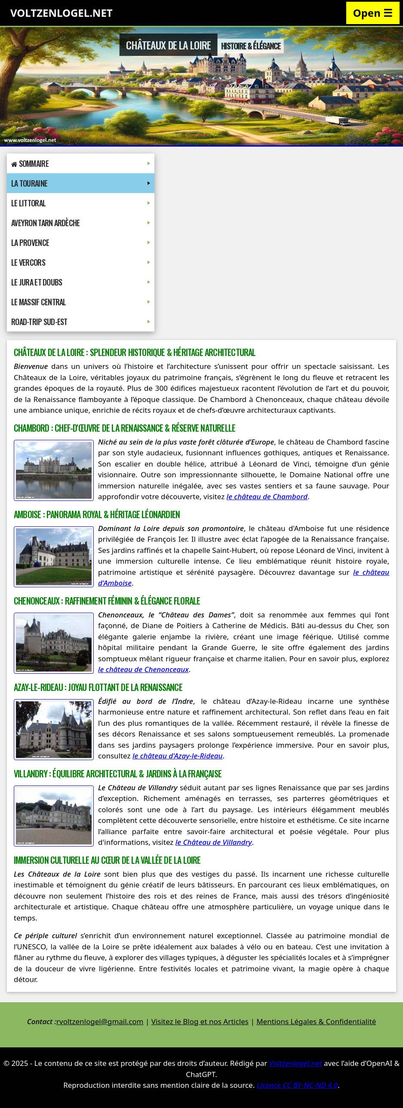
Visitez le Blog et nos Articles (200, 1021)
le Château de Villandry (213, 842)
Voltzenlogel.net (295, 1063)
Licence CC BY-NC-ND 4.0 (297, 1085)
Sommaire (80, 163)
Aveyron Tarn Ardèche (80, 222)
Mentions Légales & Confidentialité (316, 1021)
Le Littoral (80, 203)
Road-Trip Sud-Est (80, 321)
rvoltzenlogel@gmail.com (100, 1021)
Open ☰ (373, 13)
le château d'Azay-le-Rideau (177, 756)
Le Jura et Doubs (80, 282)
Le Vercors (80, 262)
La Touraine (80, 183)
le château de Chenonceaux (143, 669)
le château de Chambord (267, 496)
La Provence (80, 242)
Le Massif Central (80, 301)
